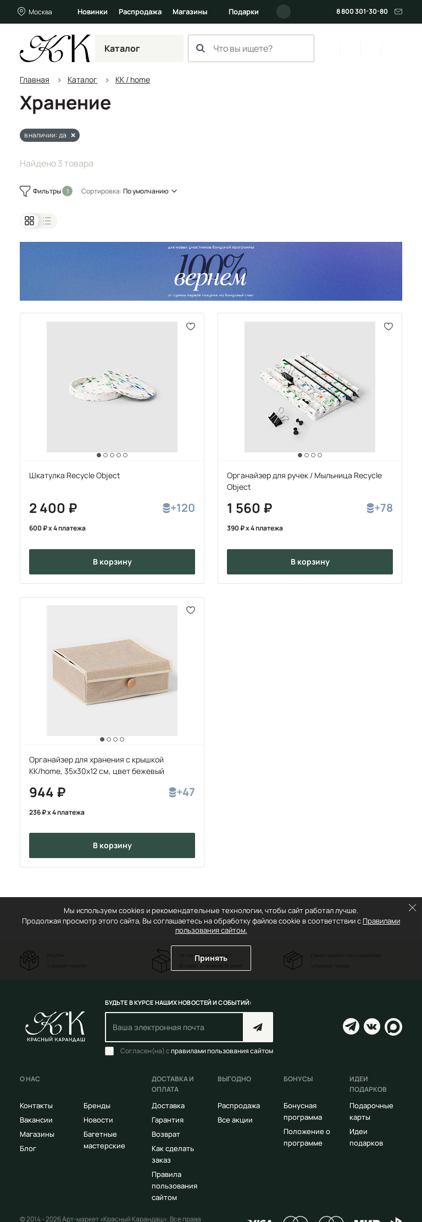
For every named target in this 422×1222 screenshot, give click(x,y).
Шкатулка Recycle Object (74, 475)
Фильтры (47, 191)
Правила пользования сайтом (174, 1185)
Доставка (168, 1105)
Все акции (235, 1120)
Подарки (244, 11)
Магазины (190, 11)
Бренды (97, 1105)
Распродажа (140, 11)
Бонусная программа (303, 1111)
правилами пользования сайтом (222, 1050)
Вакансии (36, 1120)
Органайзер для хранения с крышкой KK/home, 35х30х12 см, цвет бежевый (96, 765)
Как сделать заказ (173, 1154)
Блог (28, 1148)
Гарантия (168, 1120)
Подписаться (258, 1027)
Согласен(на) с (196, 1051)
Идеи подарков (366, 1137)
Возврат (166, 1134)
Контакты (36, 1105)
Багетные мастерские (104, 1140)
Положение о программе (307, 1137)
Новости (98, 1120)
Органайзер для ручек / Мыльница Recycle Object (304, 481)
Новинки (92, 11)
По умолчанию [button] (146, 191)
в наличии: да (45, 135)
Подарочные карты (371, 1111)
